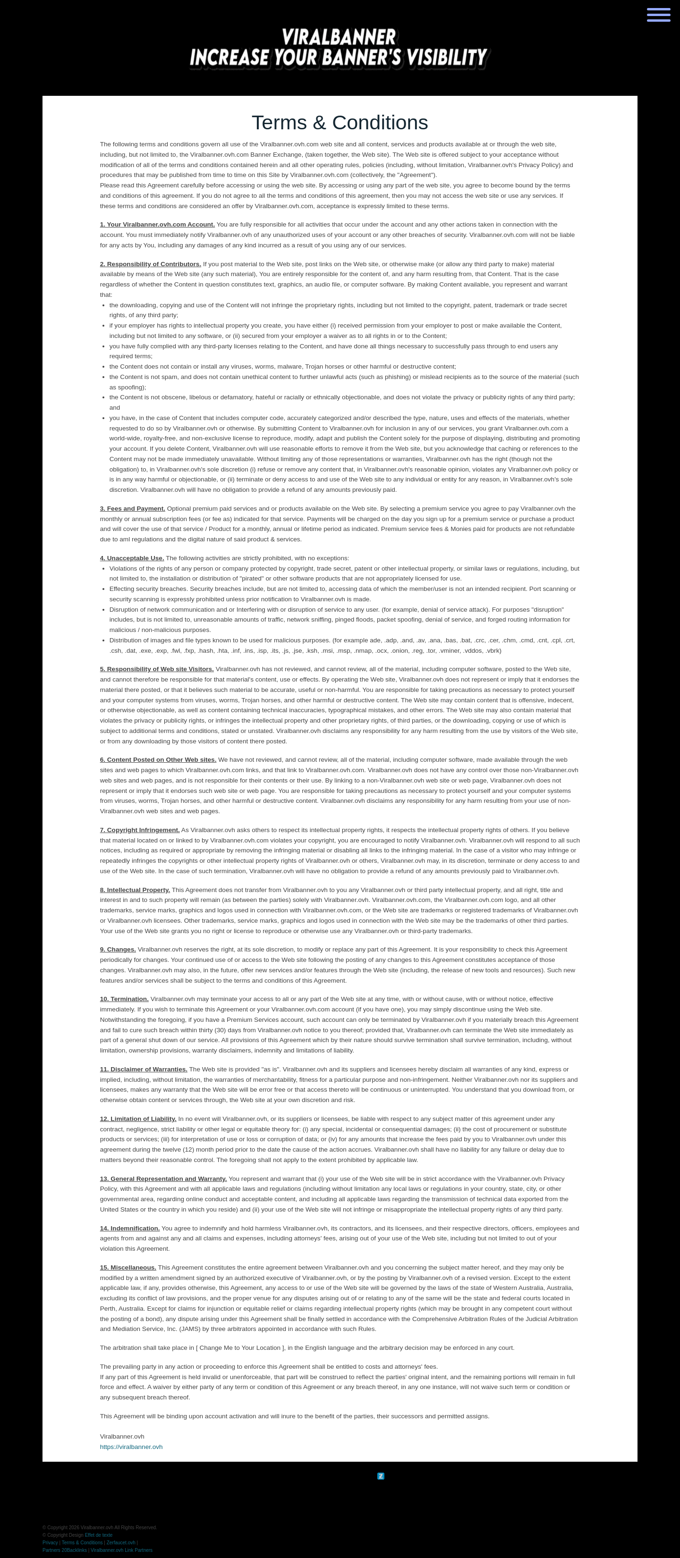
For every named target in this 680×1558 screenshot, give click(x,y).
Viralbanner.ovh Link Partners (122, 1550)
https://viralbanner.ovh (131, 1446)
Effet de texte (99, 1535)
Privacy (50, 1542)
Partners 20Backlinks (64, 1550)
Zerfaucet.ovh (121, 1542)
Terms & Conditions (82, 1542)
